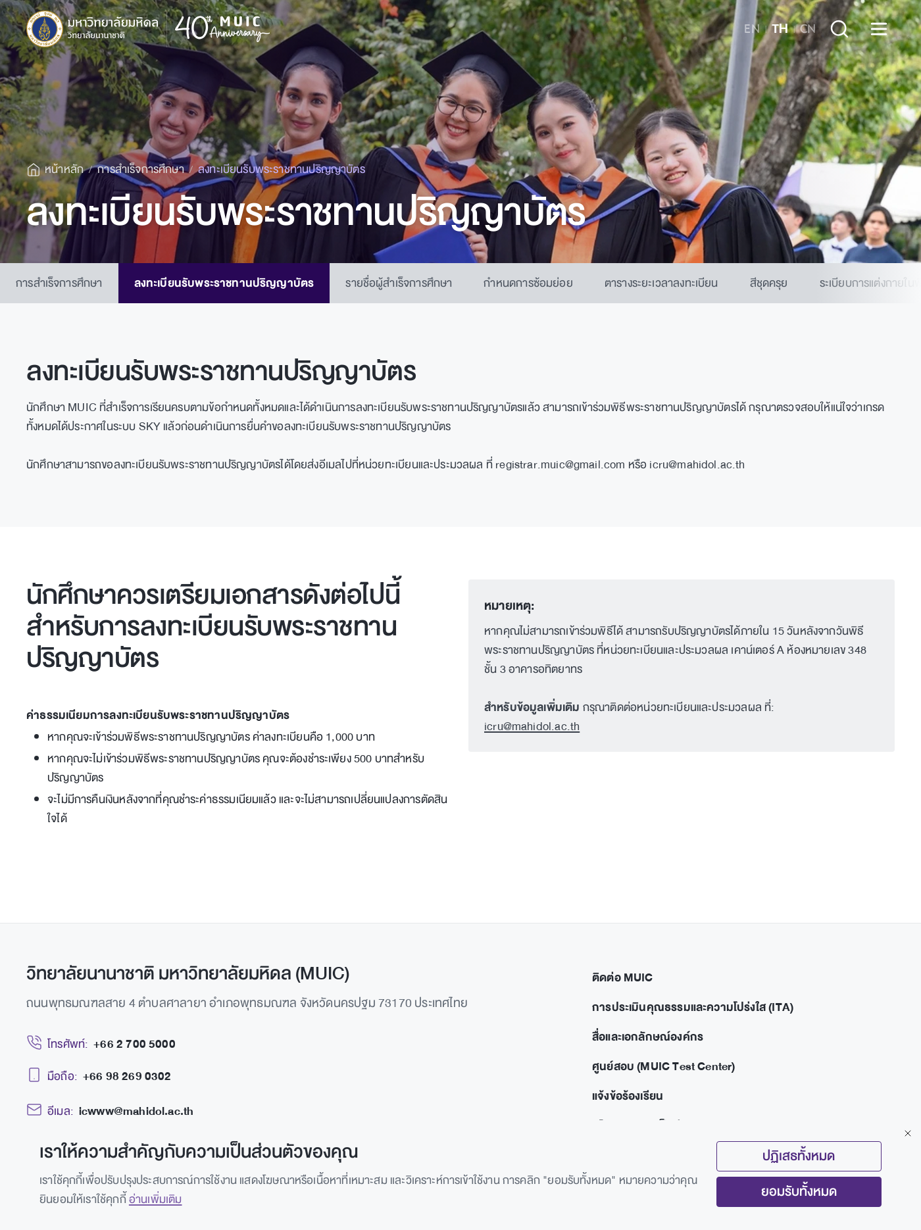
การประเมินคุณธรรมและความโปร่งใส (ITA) (692, 1007)
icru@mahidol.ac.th (532, 726)
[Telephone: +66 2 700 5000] (101, 1044)
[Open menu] (879, 29)
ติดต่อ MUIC (622, 977)
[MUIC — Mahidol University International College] (148, 29)
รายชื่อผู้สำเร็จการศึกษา (398, 283)
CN (808, 28)
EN (752, 28)
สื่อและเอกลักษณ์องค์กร (647, 1036)
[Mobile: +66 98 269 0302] (99, 1076)
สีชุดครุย (769, 283)
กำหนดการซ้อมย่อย (528, 283)
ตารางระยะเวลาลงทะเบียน (661, 283)
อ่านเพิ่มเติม (155, 1199)
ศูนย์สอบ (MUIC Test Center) (663, 1066)
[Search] (839, 29)
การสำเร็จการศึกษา (59, 283)
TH (780, 28)
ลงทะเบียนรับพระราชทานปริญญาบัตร (224, 283)
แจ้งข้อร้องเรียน (627, 1096)
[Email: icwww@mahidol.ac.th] (109, 1111)
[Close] (907, 1133)
